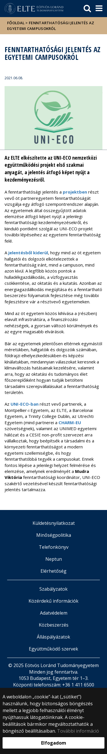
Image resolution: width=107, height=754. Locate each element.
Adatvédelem (53, 613)
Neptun (53, 559)
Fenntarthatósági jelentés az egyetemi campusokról (50, 25)
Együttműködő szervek (53, 649)
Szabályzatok (53, 589)
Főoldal (16, 22)
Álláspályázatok (53, 637)
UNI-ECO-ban (25, 404)
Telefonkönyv (53, 547)
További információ (78, 731)
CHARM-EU (69, 422)
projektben (75, 192)
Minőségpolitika (53, 535)
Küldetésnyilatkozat (54, 523)
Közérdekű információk (53, 601)
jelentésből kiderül (28, 252)
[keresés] (87, 8)
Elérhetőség (53, 571)
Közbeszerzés (53, 625)
